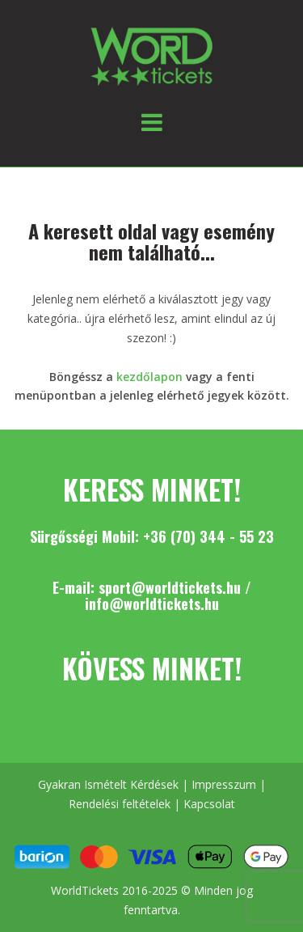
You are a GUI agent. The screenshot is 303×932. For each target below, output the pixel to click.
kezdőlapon (149, 376)
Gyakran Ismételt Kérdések (108, 784)
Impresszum (223, 784)
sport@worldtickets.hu (170, 587)
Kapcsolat (209, 803)
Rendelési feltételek (119, 803)
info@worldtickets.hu (152, 603)
